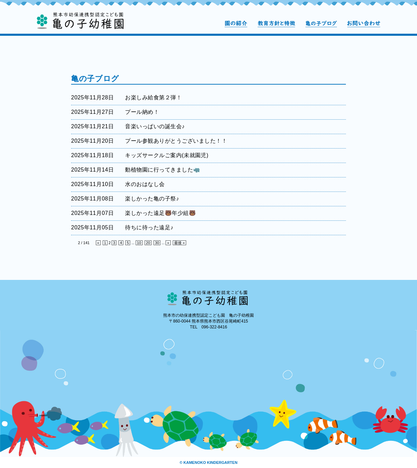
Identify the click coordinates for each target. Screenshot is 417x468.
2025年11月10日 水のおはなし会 (118, 184)
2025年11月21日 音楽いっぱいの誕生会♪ (128, 126)
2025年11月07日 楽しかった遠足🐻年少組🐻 (133, 213)
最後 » (179, 243)
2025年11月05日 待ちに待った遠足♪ (122, 227)
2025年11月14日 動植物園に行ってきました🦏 (135, 170)
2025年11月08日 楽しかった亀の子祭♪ (125, 199)
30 (157, 243)
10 (139, 243)
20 (148, 243)
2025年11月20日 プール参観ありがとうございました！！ (149, 141)
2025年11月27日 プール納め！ (115, 112)
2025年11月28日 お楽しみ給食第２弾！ (126, 97)
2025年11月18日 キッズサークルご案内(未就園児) (139, 155)
